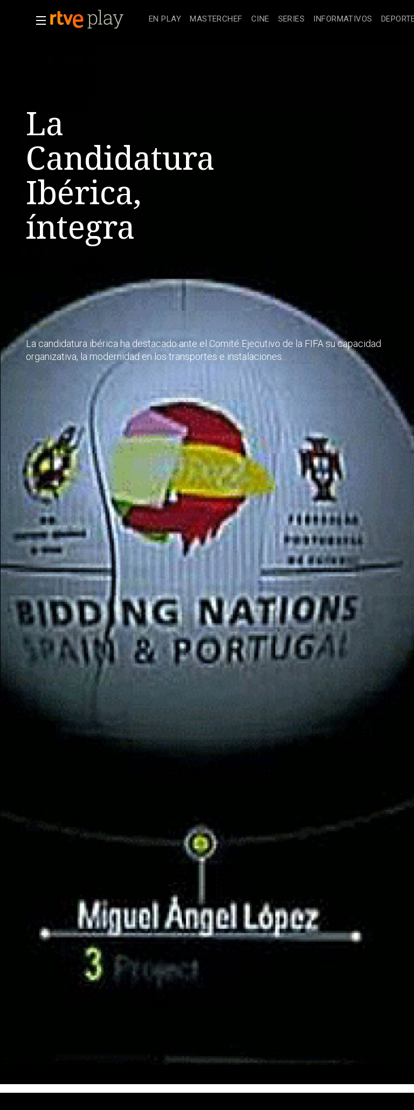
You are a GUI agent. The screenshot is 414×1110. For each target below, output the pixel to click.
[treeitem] (165, 19)
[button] (38, 20)
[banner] (97, 19)
